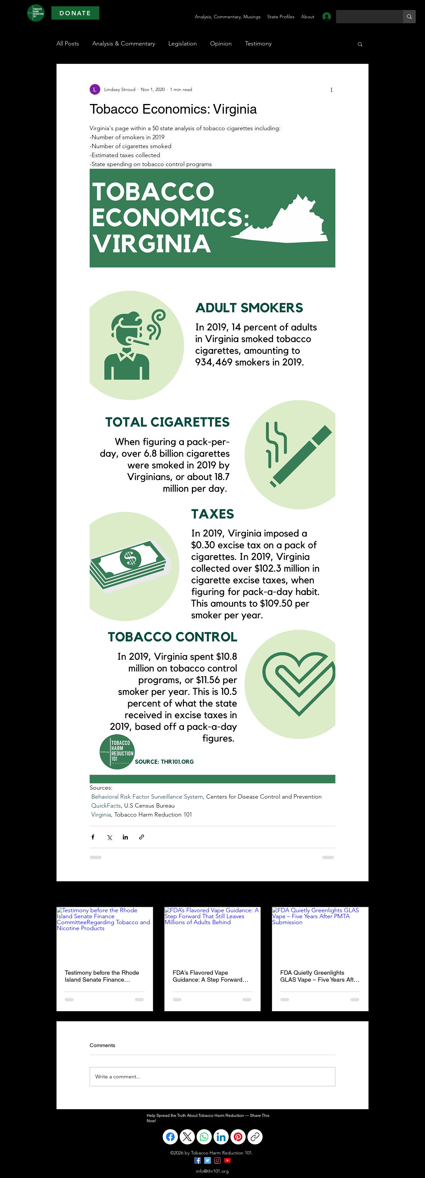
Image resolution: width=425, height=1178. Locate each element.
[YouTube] (227, 1160)
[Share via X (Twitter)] (109, 837)
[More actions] (331, 89)
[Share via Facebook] (93, 837)
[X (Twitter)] (187, 1136)
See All (361, 895)
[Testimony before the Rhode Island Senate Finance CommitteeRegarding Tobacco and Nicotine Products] (105, 934)
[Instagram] (217, 1160)
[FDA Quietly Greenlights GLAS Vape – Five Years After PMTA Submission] (320, 934)
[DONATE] (75, 13)
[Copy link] (255, 1136)
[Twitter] (207, 1160)
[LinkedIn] (221, 1136)
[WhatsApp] (204, 1136)
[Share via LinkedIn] (125, 837)
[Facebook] (170, 1136)
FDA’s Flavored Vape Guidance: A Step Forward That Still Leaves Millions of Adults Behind (209, 976)
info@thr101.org (212, 1171)
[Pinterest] (238, 1136)
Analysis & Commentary (123, 43)
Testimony (258, 43)
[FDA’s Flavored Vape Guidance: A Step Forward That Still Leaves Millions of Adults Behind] (213, 934)
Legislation (182, 43)
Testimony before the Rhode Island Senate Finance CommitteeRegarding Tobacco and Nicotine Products (102, 976)
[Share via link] (141, 837)
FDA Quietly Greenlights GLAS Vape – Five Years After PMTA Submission (319, 976)
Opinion (221, 43)
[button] (360, 44)
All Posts (67, 43)
